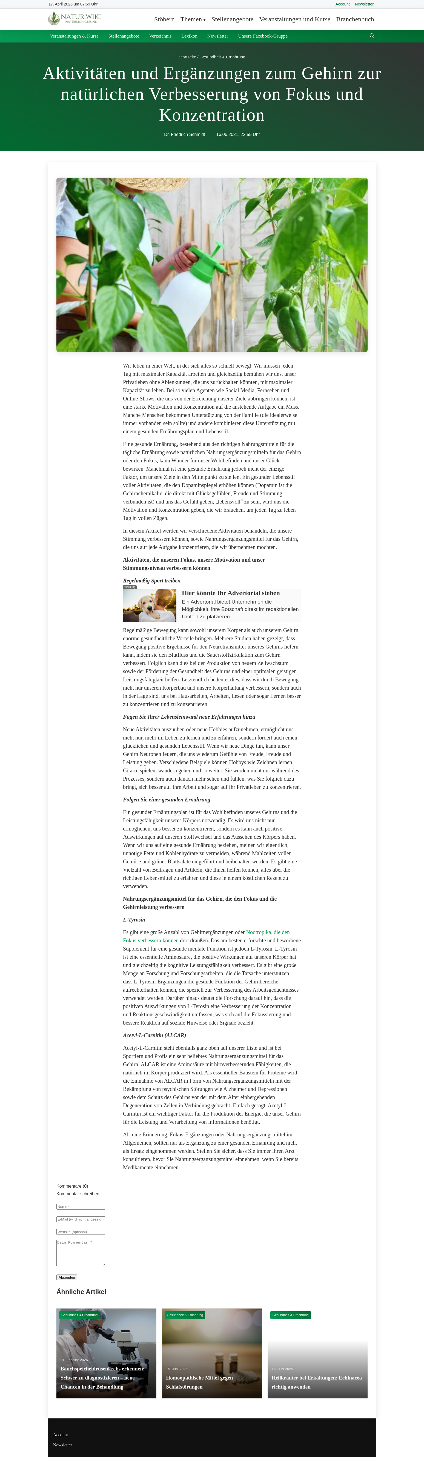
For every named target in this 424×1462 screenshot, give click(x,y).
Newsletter (364, 4)
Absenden (67, 1282)
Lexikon (189, 36)
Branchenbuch (355, 19)
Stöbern (164, 19)
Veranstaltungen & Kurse (74, 36)
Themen (191, 19)
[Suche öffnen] (372, 36)
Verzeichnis (160, 36)
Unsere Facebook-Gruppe (263, 36)
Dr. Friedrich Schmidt (184, 134)
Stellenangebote (232, 19)
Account (343, 4)
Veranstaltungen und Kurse (294, 19)
